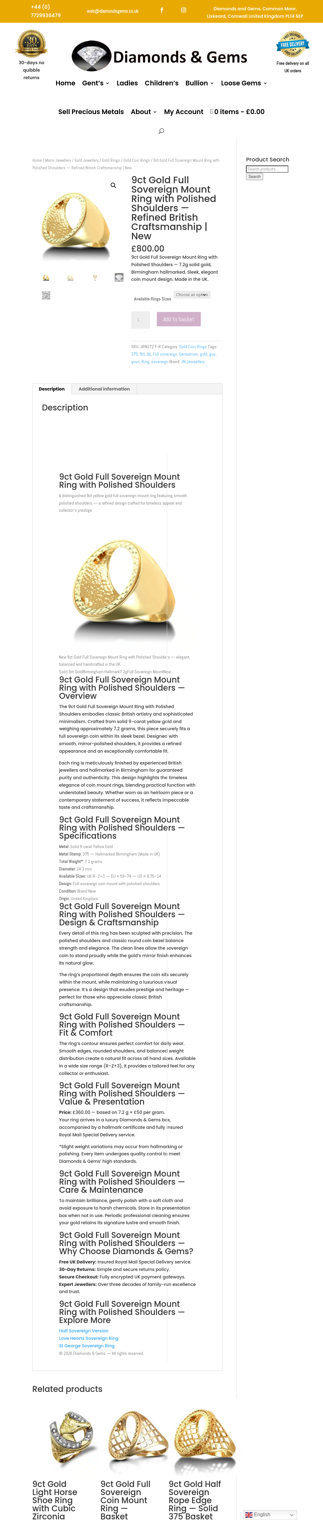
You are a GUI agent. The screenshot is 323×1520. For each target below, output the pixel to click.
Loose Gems (241, 83)
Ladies (127, 83)
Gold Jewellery (87, 160)
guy (212, 354)
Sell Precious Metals (91, 111)
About (141, 111)
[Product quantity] (140, 320)
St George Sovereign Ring (86, 1346)
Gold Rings (111, 160)
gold (203, 354)
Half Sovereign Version (83, 1331)
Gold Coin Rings (136, 160)
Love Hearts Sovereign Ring (88, 1338)
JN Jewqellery (193, 361)
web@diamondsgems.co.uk (112, 11)
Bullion (197, 83)
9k (149, 354)
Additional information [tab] (104, 389)
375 (134, 354)
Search (254, 176)
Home (65, 83)
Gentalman (188, 354)
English (257, 1515)
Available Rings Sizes (152, 299)
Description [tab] (52, 389)
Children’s (162, 83)
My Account (183, 111)
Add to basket (179, 319)
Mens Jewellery (58, 160)
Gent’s (93, 83)
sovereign (159, 361)
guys (135, 361)
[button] (113, 185)
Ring (145, 361)
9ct (142, 354)
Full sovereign (165, 354)
